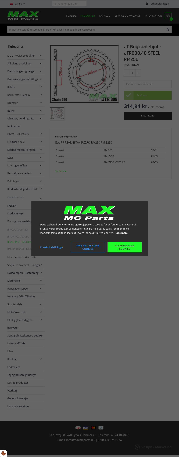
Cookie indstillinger (51, 247)
